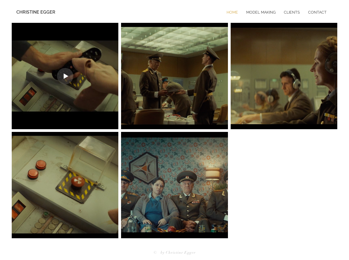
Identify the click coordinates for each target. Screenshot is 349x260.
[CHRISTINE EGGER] (39, 12)
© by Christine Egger (175, 252)
